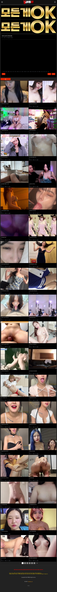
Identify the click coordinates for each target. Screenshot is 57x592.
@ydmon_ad (30, 581)
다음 (37, 563)
